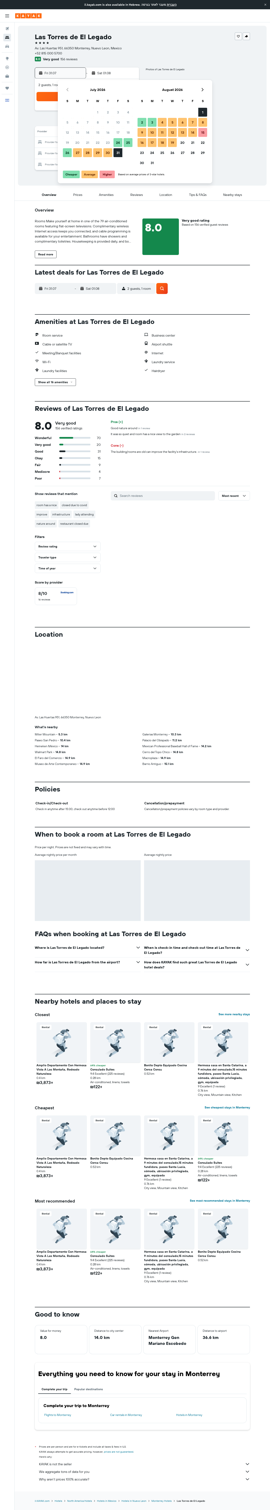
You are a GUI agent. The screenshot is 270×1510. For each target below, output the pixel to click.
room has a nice (46, 505)
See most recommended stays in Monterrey (220, 1201)
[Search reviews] (166, 496)
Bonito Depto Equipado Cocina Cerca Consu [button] (165, 1067)
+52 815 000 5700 (48, 53)
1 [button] (97, 112)
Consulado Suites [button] (102, 1069)
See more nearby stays (234, 1014)
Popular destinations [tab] (88, 1389)
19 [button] (67, 142)
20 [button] (77, 142)
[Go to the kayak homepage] (28, 15)
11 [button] (128, 122)
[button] (265, 4)
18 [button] (128, 132)
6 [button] (77, 122)
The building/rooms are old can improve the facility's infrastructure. (160, 452)
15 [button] (97, 132)
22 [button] (98, 142)
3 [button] (118, 112)
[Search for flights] (7, 28)
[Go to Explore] (7, 58)
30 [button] (108, 153)
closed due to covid (74, 505)
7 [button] (87, 122)
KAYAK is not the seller (144, 1464)
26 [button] (67, 153)
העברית (172, 5)
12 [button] (67, 132)
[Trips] (7, 88)
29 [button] (98, 153)
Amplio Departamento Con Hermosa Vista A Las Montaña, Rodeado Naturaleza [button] (61, 1069)
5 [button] (67, 122)
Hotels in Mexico (106, 1500)
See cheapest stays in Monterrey (227, 1107)
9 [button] (108, 122)
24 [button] (118, 142)
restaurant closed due (74, 524)
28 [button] (87, 153)
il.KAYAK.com (42, 1500)
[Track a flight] (7, 67)
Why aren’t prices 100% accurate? (144, 1479)
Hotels (58, 1500)
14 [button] (87, 132)
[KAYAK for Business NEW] (7, 76)
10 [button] (118, 122)
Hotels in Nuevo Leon (134, 1500)
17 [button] (117, 132)
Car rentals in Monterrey (126, 1415)
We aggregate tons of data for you (144, 1471)
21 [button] (87, 142)
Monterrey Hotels (161, 1500)
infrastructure (61, 514)
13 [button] (77, 132)
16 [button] (107, 132)
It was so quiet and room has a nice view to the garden (153, 434)
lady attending (84, 514)
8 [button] (98, 122)
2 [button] (108, 112)
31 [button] (118, 153)
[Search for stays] (7, 37)
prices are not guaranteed (118, 1451)
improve (41, 514)
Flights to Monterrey (57, 1415)
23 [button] (108, 142)
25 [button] (128, 142)
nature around (45, 524)
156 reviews (68, 59)
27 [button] (77, 153)
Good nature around (130, 428)
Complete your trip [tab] (55, 1389)
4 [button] (128, 112)
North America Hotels (79, 1500)
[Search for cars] (7, 46)
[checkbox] (56, 596)
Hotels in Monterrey (189, 1415)
